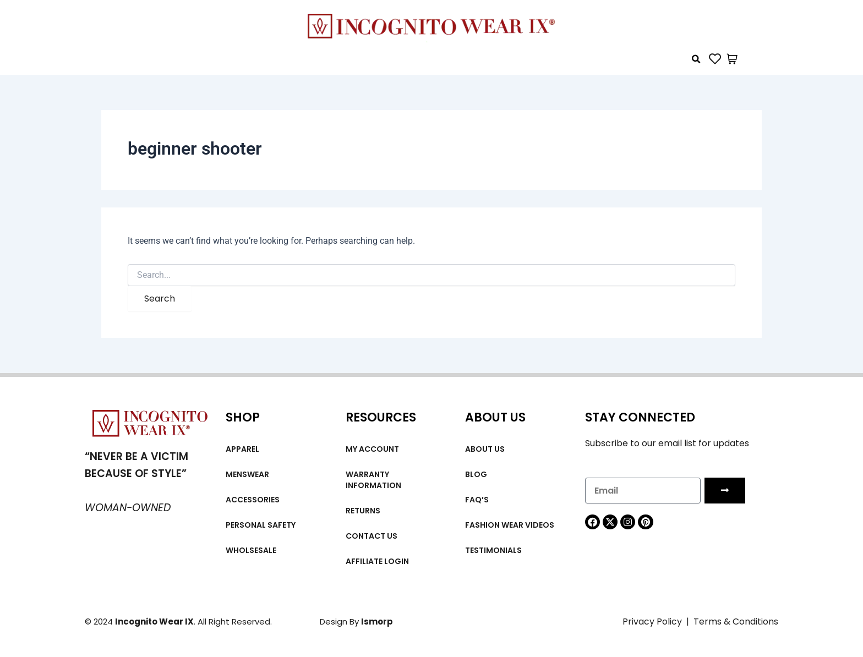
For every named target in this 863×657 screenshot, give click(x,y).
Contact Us (371, 535)
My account (372, 449)
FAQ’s (477, 499)
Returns (363, 510)
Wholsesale (251, 550)
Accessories (253, 499)
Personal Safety (261, 524)
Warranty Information (373, 480)
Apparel (242, 449)
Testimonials (493, 550)
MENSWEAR (247, 474)
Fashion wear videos (509, 524)
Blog (476, 474)
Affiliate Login (377, 561)
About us (485, 449)
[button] (696, 59)
